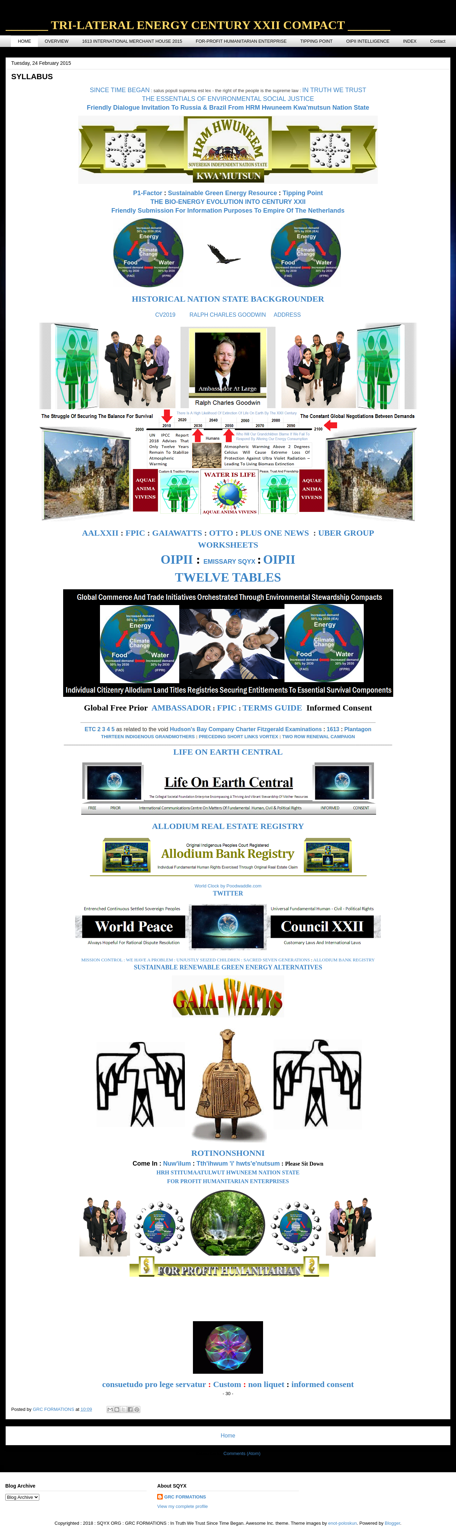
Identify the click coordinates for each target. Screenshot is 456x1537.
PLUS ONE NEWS (274, 532)
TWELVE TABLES (228, 577)
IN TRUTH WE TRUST (334, 90)
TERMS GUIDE (272, 707)
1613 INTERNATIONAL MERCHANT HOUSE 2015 (132, 41)
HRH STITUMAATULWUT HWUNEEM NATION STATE (228, 1172)
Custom (227, 1384)
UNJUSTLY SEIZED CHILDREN (208, 959)
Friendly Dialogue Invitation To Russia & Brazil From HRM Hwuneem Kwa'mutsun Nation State (228, 107)
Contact (437, 41)
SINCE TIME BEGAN (120, 90)
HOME (24, 41)
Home (228, 1436)
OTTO (221, 532)
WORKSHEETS (228, 544)
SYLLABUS (32, 76)
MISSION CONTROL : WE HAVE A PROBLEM (127, 959)
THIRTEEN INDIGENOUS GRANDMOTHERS (148, 736)
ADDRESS (287, 315)
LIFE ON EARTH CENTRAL (228, 751)
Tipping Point (303, 193)
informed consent (322, 1384)
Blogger (392, 1523)
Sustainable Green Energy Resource (222, 193)
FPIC (135, 532)
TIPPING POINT (316, 41)
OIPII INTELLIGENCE (367, 41)
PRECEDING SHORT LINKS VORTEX (238, 736)
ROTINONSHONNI (227, 1153)
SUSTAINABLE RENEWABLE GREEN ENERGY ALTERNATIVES (228, 967)
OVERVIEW (56, 41)
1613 (333, 729)
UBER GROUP (346, 532)
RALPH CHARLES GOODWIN (227, 315)
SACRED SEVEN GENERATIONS (276, 959)
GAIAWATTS (177, 532)
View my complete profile (182, 1506)
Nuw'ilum (177, 1163)
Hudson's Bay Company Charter (213, 729)
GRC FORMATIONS (185, 1497)
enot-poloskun (342, 1523)
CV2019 (165, 315)
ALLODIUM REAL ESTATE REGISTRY (228, 826)
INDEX (410, 41)
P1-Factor (147, 193)
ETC (90, 729)
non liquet (266, 1384)
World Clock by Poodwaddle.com (228, 885)
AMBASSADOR (182, 707)
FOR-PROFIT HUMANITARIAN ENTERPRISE (241, 41)
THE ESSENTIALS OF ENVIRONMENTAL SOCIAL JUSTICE (228, 98)
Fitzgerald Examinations (289, 729)
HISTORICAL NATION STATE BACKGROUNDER (228, 298)
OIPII (177, 560)
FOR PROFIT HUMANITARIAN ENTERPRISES (228, 1181)
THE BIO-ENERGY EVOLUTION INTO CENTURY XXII (228, 201)
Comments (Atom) (241, 1453)
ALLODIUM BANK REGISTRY (344, 959)
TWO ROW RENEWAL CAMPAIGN (318, 736)
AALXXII (100, 532)
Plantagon (357, 729)
